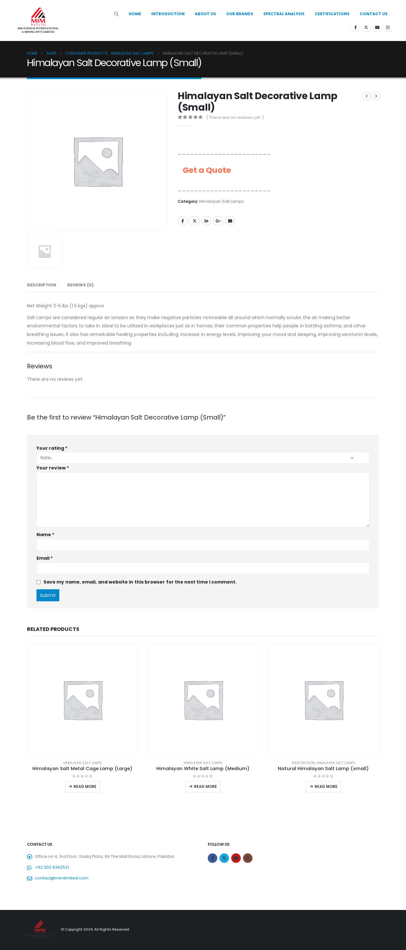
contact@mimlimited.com (61, 878)
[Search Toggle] (116, 14)
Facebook (183, 221)
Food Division (303, 763)
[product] (82, 699)
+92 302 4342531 (52, 867)
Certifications (332, 14)
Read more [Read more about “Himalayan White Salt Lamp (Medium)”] (205, 786)
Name (45, 534)
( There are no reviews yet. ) (235, 117)
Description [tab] (41, 285)
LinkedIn (206, 221)
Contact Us (374, 14)
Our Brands (239, 14)
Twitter (194, 221)
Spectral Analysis (283, 14)
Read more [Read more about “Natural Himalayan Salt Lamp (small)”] (326, 786)
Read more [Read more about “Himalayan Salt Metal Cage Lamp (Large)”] (85, 786)
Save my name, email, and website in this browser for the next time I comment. (140, 582)
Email (230, 221)
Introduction (168, 14)
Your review (52, 468)
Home (135, 14)
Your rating (51, 448)
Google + (218, 221)
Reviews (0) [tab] (80, 285)
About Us (205, 14)
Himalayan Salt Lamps (221, 201)
